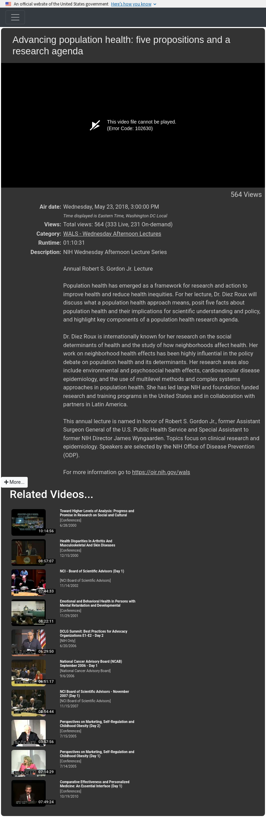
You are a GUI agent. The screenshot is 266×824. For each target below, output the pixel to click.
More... (14, 482)
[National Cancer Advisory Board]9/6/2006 (98, 669)
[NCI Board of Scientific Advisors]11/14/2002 (98, 578)
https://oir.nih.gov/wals (161, 472)
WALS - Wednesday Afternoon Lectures (112, 233)
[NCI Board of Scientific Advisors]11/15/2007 (98, 699)
